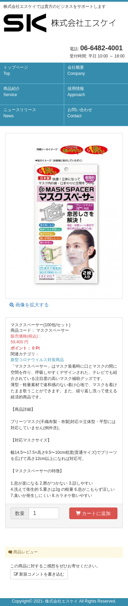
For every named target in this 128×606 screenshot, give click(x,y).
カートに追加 (93, 513)
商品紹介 (11, 91)
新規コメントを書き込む (39, 574)
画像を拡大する (29, 304)
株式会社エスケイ (61, 601)
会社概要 (76, 70)
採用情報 (76, 91)
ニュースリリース (19, 112)
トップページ (15, 70)
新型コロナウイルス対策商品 (37, 359)
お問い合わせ (80, 112)
